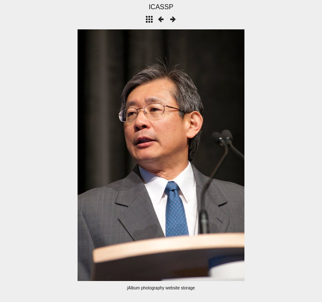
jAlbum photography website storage (161, 288)
